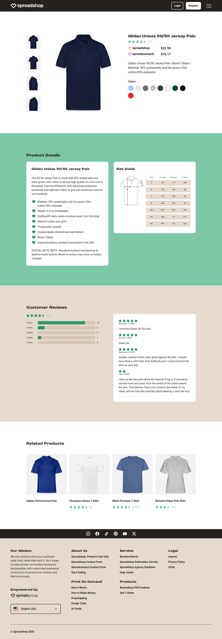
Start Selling (78, 572)
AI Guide (76, 608)
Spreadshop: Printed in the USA (90, 556)
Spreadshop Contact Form (86, 561)
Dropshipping (79, 598)
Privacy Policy (176, 561)
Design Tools (78, 603)
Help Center (127, 572)
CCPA (171, 567)
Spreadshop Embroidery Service (139, 561)
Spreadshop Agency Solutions (137, 567)
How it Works (79, 587)
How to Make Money (83, 592)
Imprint (172, 556)
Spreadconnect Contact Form (88, 567)
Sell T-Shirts (127, 592)
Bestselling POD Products (135, 587)
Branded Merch (129, 556)
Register (193, 5)
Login (177, 5)
